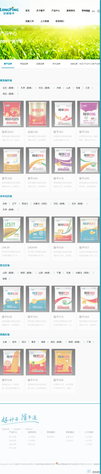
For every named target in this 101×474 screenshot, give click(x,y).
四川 (24, 341)
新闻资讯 (71, 10)
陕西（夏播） (27, 272)
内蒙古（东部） (41, 203)
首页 (27, 10)
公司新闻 (31, 438)
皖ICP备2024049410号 (45, 465)
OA (93, 11)
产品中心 (55, 10)
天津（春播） (9, 209)
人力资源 (45, 21)
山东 (68, 87)
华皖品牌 (24, 63)
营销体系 (50, 438)
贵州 (14, 341)
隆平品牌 (8, 63)
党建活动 (69, 438)
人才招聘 (88, 445)
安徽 (78, 87)
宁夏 (59, 272)
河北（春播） (60, 203)
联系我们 (60, 21)
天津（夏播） (27, 87)
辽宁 (14, 203)
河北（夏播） (45, 87)
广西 (89, 341)
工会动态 (69, 442)
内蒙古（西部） (83, 272)
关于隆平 (40, 10)
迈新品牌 (40, 63)
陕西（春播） (75, 341)
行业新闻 (31, 442)
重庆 (33, 341)
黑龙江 (25, 203)
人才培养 (88, 442)
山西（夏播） (9, 272)
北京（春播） (78, 203)
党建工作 (29, 21)
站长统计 (17, 430)
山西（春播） (45, 272)
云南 (5, 341)
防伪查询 (5, 430)
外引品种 (56, 63)
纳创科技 (97, 465)
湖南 (43, 341)
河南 (59, 87)
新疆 (5, 278)
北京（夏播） (9, 87)
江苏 (87, 87)
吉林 (5, 203)
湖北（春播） (57, 341)
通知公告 (31, 445)
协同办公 (29, 430)
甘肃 (68, 272)
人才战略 (88, 438)
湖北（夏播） (9, 93)
